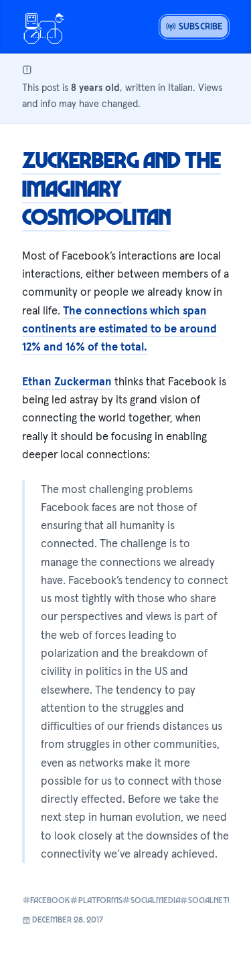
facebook (42, 900)
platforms (92, 900)
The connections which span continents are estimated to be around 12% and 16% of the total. (119, 329)
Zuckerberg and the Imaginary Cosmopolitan (121, 187)
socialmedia (146, 900)
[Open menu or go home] (43, 26)
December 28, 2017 (63, 919)
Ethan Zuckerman (67, 382)
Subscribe (194, 26)
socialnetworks (212, 900)
